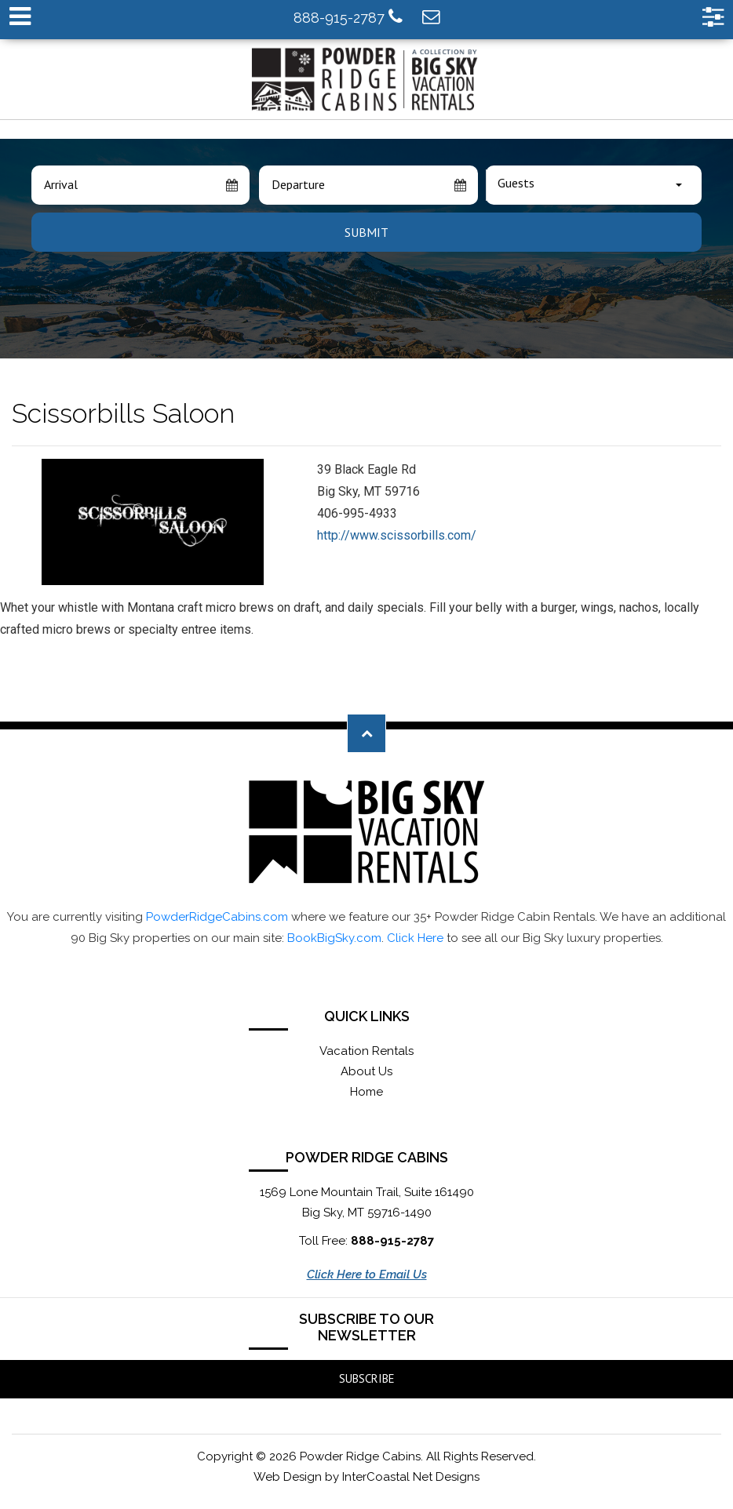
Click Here (415, 938)
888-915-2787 (348, 17)
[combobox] (594, 185)
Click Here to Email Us (367, 1274)
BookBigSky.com (334, 938)
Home (366, 1092)
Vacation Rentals (366, 1051)
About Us (366, 1071)
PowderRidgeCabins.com (217, 917)
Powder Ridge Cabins (366, 79)
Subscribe (367, 1378)
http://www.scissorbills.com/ (396, 535)
